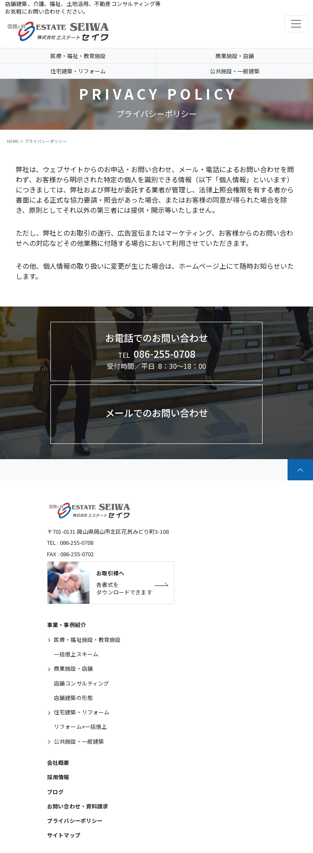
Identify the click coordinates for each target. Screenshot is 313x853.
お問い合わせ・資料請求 (78, 806)
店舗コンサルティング (81, 683)
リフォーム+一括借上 (80, 726)
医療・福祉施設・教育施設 (87, 640)
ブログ (55, 792)
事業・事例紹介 (66, 625)
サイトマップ (64, 835)
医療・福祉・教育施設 (78, 56)
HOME (13, 141)
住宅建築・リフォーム (78, 71)
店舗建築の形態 (73, 698)
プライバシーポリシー (75, 821)
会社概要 (58, 762)
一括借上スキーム (76, 654)
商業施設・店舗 (234, 56)
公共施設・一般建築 (235, 71)
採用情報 (58, 777)
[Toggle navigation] (296, 23)
